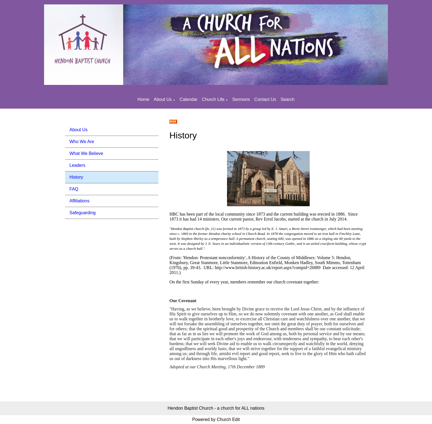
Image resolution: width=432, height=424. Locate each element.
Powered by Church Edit (216, 419)
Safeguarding (82, 212)
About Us (163, 99)
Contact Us (265, 99)
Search (287, 99)
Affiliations (79, 200)
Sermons (241, 99)
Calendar (189, 99)
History (76, 177)
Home (143, 99)
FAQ (73, 189)
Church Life (213, 99)
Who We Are (81, 141)
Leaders (77, 165)
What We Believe (86, 153)
